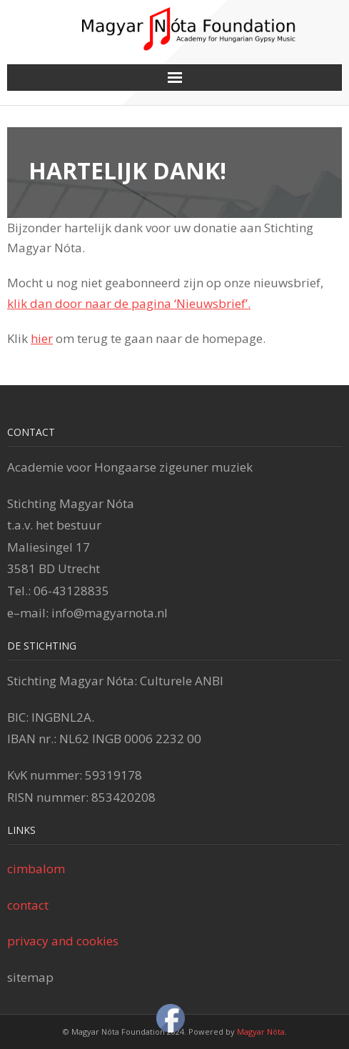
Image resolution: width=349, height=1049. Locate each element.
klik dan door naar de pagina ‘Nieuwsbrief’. (129, 303)
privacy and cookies (62, 941)
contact (28, 905)
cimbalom (36, 868)
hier (42, 338)
